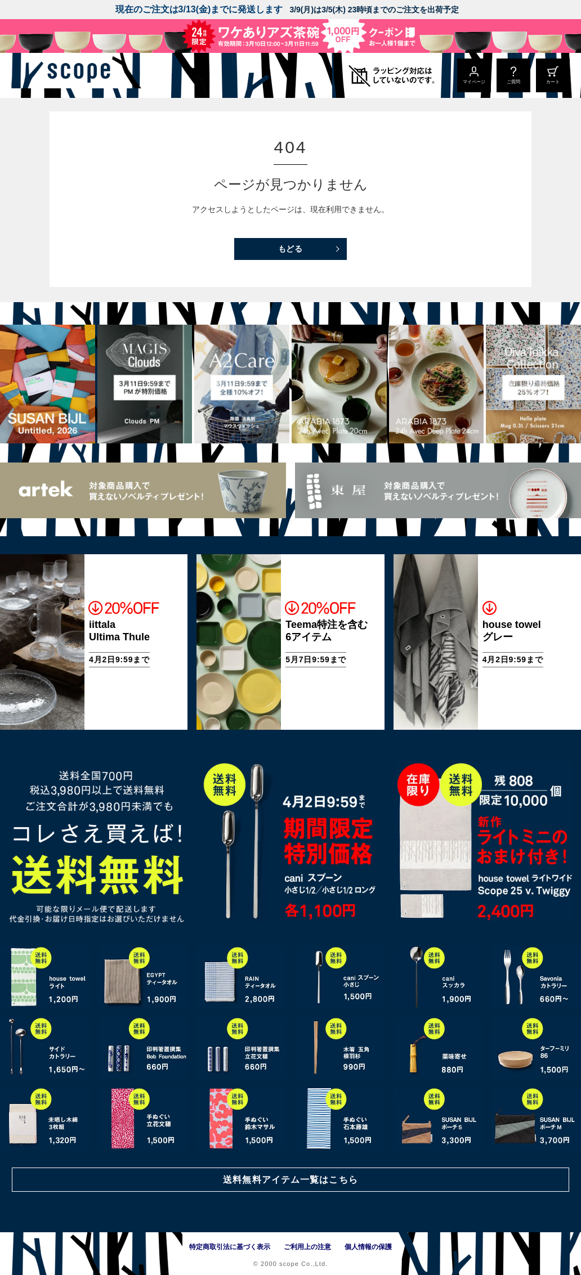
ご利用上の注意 (307, 1247)
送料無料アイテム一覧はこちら (290, 1178)
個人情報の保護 (368, 1247)
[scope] (94, 75)
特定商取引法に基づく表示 (229, 1247)
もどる (290, 248)
